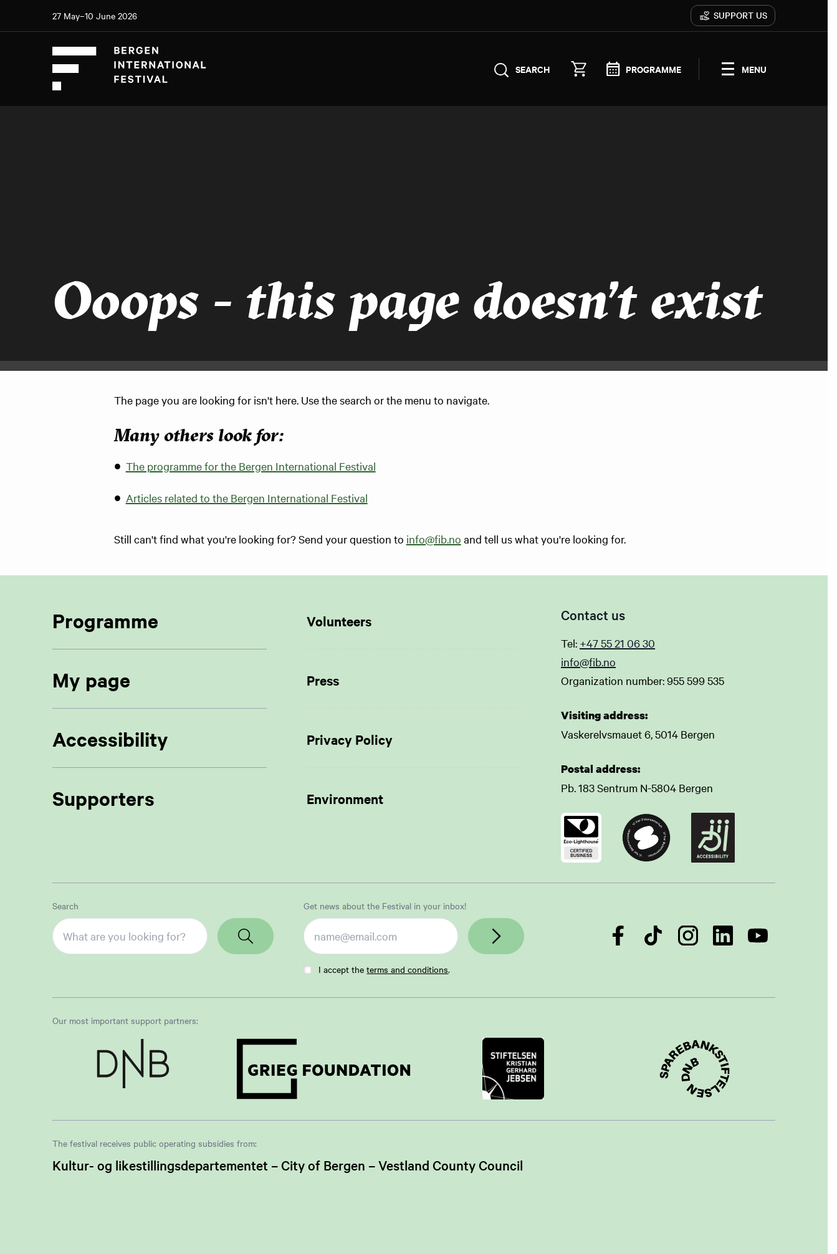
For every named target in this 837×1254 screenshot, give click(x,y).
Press (323, 680)
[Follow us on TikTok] (653, 935)
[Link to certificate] (581, 838)
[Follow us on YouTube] (757, 935)
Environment (345, 798)
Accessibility (110, 739)
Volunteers (339, 620)
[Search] (246, 936)
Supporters (103, 798)
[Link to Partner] (133, 1069)
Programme (105, 620)
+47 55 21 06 (611, 643)
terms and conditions (407, 969)
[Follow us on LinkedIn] (722, 935)
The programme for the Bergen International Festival (251, 466)
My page (91, 679)
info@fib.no (433, 539)
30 (649, 643)
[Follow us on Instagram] (688, 935)
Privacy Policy (350, 739)
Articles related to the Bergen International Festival (247, 498)
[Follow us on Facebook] (618, 935)
